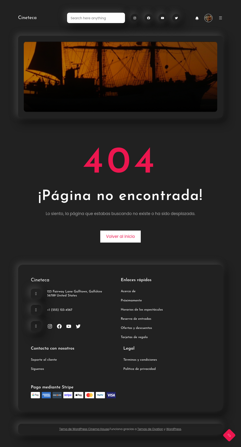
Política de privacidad (139, 369)
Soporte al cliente (44, 360)
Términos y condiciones (140, 360)
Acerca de (128, 291)
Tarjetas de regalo (134, 337)
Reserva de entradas (136, 319)
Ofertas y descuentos (136, 328)
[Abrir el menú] (220, 18)
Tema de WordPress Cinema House (84, 429)
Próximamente (131, 300)
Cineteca (27, 18)
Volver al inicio (120, 236)
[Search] (118, 18)
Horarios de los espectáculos (142, 309)
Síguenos (37, 369)
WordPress (173, 429)
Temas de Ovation (150, 429)
